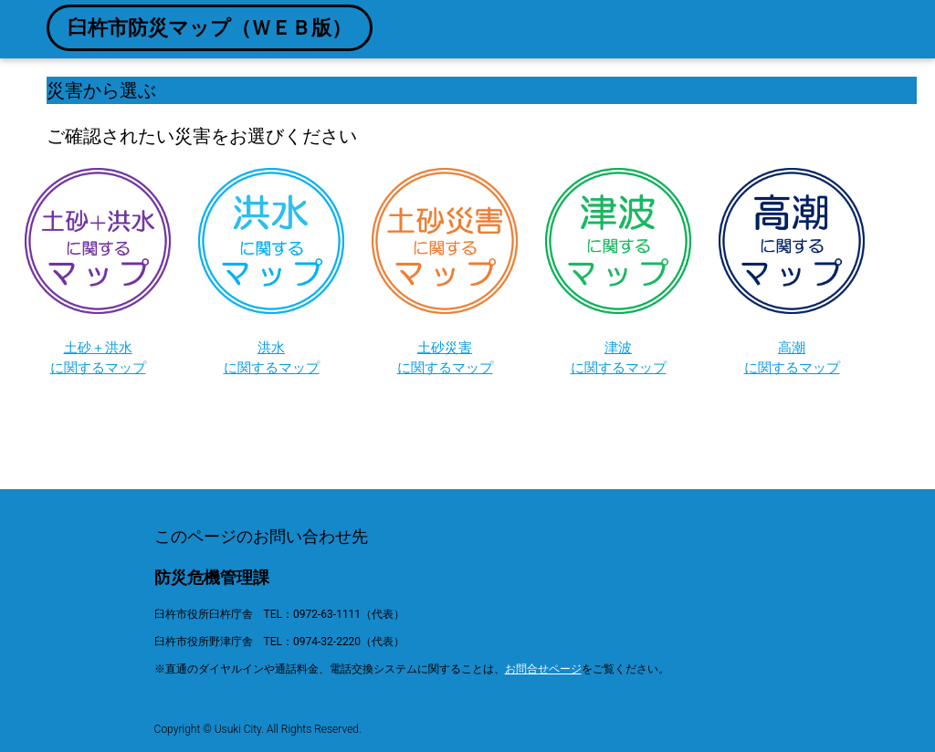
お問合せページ (543, 669)
